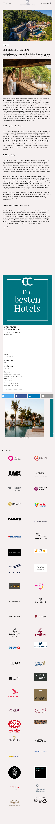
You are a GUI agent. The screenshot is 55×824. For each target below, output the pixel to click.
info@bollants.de (9, 381)
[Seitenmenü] (4, 3)
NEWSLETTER (45, 3)
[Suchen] (50, 3)
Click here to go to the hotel (13, 390)
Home (6, 45)
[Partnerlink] (14, 458)
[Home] (27, 3)
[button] (8, 396)
